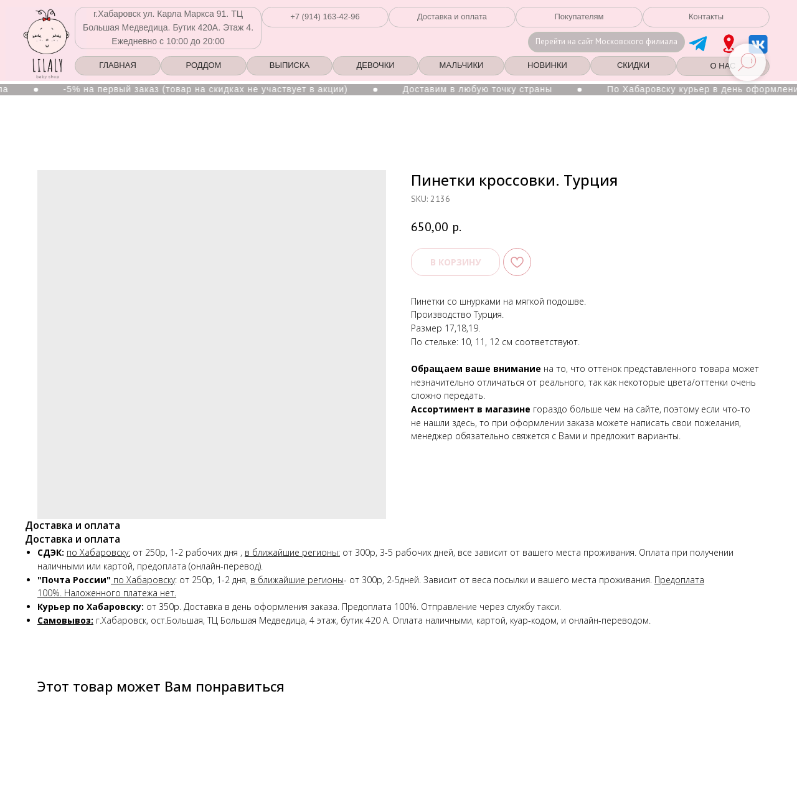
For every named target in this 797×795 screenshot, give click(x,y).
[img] (728, 44)
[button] (325, 17)
